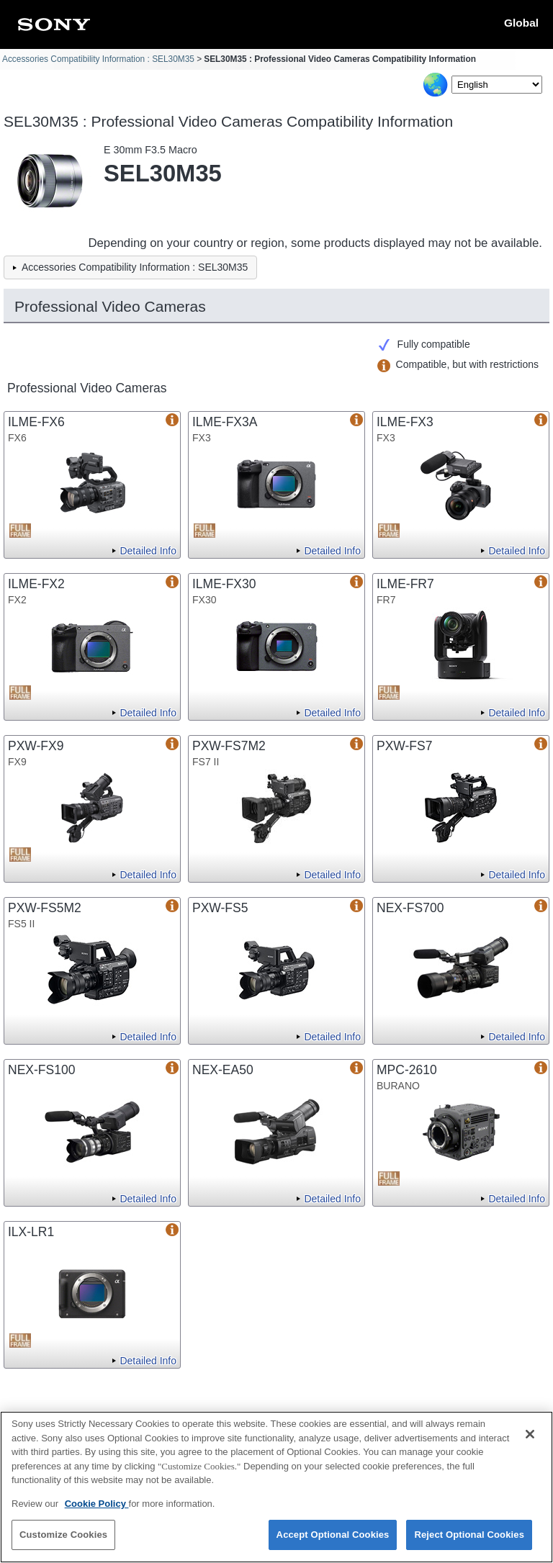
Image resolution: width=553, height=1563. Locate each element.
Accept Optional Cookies (333, 1542)
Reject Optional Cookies (469, 1542)
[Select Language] (496, 85)
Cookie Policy (97, 1510)
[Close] (530, 1442)
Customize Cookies (63, 1542)
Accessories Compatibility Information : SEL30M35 (98, 59)
